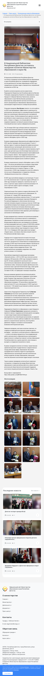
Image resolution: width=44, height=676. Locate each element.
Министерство (7, 602)
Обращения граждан (9, 632)
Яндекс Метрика (24, 667)
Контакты (5, 635)
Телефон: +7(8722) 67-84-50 (10, 621)
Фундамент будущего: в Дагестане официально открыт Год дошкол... (22, 566)
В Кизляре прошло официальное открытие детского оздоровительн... (21, 538)
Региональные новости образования (28, 13)
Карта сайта (6, 638)
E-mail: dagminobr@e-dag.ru (11, 624)
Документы (6, 608)
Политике (16, 670)
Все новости (35, 490)
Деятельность (7, 605)
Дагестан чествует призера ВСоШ (15, 511)
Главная (4, 13)
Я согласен (8, 673)
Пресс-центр (12, 13)
